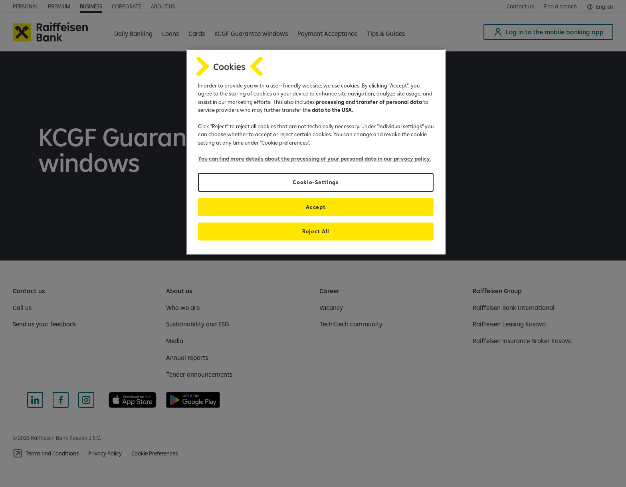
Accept (315, 207)
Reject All (315, 231)
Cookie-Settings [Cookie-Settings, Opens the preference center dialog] (316, 182)
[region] (316, 151)
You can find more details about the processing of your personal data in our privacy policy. (314, 158)
